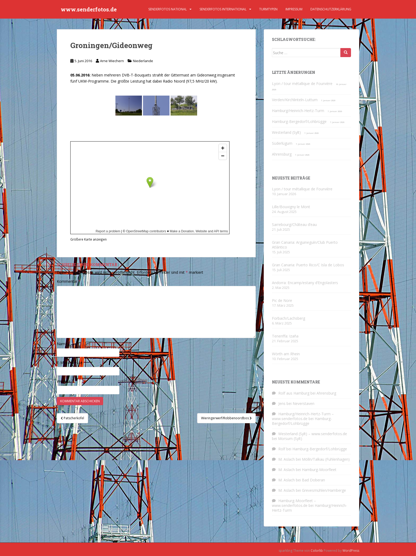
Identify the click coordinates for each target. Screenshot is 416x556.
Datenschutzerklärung (330, 9)
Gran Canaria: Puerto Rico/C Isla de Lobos (308, 264)
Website (64, 381)
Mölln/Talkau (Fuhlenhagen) (326, 459)
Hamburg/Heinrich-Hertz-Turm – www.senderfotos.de (303, 416)
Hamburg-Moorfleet (319, 469)
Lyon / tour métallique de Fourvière (302, 83)
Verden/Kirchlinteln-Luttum (295, 99)
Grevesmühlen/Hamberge (324, 490)
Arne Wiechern (112, 60)
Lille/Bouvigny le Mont (291, 206)
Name (64, 343)
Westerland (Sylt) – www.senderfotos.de (312, 433)
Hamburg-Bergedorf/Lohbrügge (299, 121)
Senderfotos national (167, 9)
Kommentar (69, 281)
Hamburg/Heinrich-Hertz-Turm (298, 110)
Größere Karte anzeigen (88, 239)
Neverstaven (303, 403)
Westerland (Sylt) (286, 132)
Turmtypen (268, 9)
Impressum (293, 9)
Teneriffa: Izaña (285, 336)
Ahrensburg (282, 154)
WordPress (351, 550)
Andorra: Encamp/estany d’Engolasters (305, 282)
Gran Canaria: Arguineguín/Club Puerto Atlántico (305, 245)
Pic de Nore (282, 300)
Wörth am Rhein (286, 353)
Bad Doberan (313, 479)
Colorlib (317, 550)
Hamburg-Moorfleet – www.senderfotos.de (294, 503)
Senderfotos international (223, 9)
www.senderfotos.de (89, 9)
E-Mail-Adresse (71, 362)
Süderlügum (282, 143)
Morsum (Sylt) (290, 438)
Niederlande (143, 60)
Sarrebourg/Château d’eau (294, 224)
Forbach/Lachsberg (288, 318)
